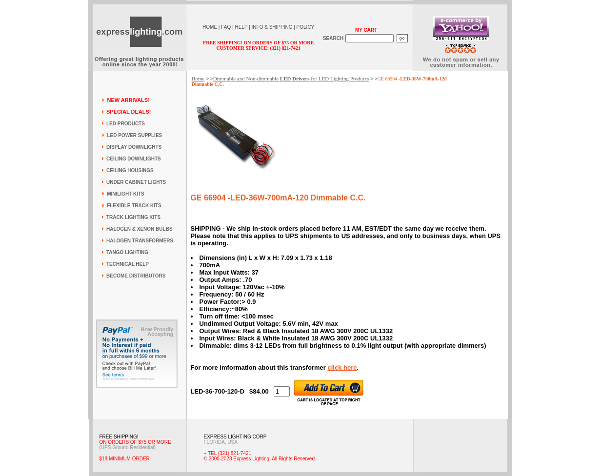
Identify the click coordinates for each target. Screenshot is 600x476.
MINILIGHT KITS (125, 194)
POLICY (306, 27)
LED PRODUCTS (125, 123)
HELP (241, 27)
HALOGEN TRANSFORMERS (139, 240)
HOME (209, 27)
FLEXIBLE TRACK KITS (134, 205)
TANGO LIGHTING (127, 252)
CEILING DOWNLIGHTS (133, 158)
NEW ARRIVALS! (128, 100)
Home (198, 78)
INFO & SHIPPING (272, 27)
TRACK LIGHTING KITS (133, 217)
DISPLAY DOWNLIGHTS (133, 147)
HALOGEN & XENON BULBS (139, 229)
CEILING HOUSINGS (130, 170)
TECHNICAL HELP (127, 264)
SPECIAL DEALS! (128, 112)
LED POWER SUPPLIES (134, 135)
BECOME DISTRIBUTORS (136, 275)
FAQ (226, 27)
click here (342, 367)
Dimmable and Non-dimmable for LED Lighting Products (291, 78)
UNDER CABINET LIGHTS (136, 182)
